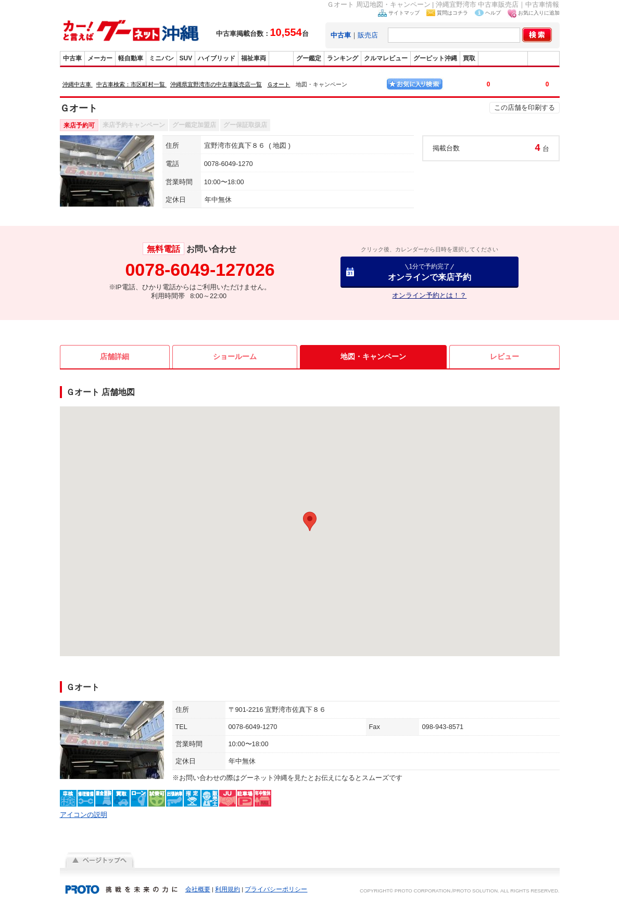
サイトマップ (404, 13)
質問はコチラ (452, 13)
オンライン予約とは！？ (429, 295)
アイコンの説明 (83, 815)
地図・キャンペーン (373, 356)
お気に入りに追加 (539, 13)
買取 (469, 58)
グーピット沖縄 (435, 58)
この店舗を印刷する (524, 107)
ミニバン (161, 58)
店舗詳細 (114, 356)
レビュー (504, 356)
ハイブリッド (216, 58)
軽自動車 (130, 58)
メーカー (99, 58)
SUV (186, 58)
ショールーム (235, 356)
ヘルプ (493, 13)
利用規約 (227, 889)
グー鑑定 (308, 58)
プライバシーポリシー (276, 889)
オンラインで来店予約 (429, 272)
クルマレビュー (386, 58)
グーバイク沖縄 (503, 58)
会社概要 (197, 889)
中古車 (72, 58)
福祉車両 (253, 58)
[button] (310, 521)
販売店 (368, 35)
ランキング (342, 58)
